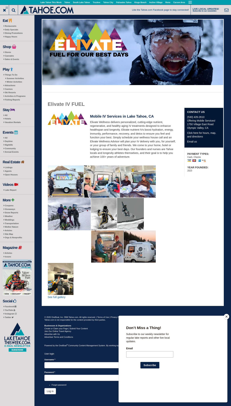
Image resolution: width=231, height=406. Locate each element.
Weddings (9, 220)
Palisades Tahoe (123, 2)
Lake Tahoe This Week (51, 2)
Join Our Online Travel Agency (57, 331)
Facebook (10, 306)
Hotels (8, 119)
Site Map (9, 234)
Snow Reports (11, 212)
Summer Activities (15, 78)
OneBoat (63, 345)
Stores (8, 52)
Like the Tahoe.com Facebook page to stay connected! (160, 9)
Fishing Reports (12, 100)
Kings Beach (140, 2)
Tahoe (67, 2)
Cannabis (9, 56)
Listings (8, 167)
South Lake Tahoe (81, 2)
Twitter (9, 317)
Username (49, 360)
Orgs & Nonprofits (13, 237)
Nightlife (9, 145)
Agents (8, 171)
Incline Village (155, 2)
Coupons (9, 205)
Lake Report (10, 190)
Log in (50, 391)
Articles (8, 230)
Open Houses (11, 175)
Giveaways (10, 209)
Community (10, 148)
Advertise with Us (52, 334)
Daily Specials (11, 30)
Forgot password (59, 385)
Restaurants (10, 26)
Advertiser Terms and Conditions (58, 337)
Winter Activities (14, 82)
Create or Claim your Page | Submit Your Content (66, 328)
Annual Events (12, 152)
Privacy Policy (117, 317)
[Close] (226, 340)
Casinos (9, 89)
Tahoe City (108, 2)
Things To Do (11, 75)
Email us (192, 141)
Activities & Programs (15, 96)
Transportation (12, 223)
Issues (8, 257)
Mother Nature (11, 227)
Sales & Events (12, 59)
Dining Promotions (14, 33)
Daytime (9, 141)
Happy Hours (11, 37)
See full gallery (56, 297)
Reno (168, 2)
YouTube (10, 310)
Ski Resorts (10, 92)
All (6, 115)
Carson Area (179, 2)
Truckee (96, 2)
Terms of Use (103, 317)
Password (49, 372)
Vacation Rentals (13, 122)
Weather (9, 216)
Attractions (10, 85)
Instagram (11, 314)
